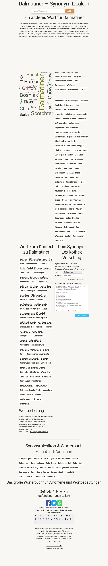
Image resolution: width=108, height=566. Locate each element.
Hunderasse (25, 313)
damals (43, 467)
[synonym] (72, 275)
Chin (33, 295)
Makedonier (25, 403)
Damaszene (24, 472)
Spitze (22, 394)
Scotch (23, 291)
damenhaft (69, 472)
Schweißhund (35, 340)
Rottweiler (47, 268)
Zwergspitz (44, 354)
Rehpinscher (36, 327)
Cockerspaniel (26, 318)
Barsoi (22, 354)
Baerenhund (25, 381)
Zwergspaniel (32, 367)
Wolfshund (24, 322)
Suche (70, 11)
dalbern (75, 458)
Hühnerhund (25, 331)
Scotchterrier (32, 354)
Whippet (44, 358)
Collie (44, 304)
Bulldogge (24, 286)
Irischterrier (36, 381)
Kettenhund (24, 295)
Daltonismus (24, 467)
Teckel (42, 313)
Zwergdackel (35, 349)
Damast (51, 467)
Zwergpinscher (26, 336)
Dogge (33, 282)
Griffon (46, 349)
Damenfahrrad (43, 472)
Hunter (22, 268)
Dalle (75, 463)
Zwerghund (46, 363)
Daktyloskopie (40, 458)
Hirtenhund (42, 309)
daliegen (40, 463)
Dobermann (25, 282)
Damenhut (38, 476)
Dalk (48, 463)
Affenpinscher (35, 259)
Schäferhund (31, 264)
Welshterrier (35, 376)
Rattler (31, 300)
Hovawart (24, 358)
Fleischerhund (38, 345)
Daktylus (51, 458)
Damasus (74, 467)
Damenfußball (57, 472)
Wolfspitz (35, 363)
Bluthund (23, 259)
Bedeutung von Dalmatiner (39, 432)
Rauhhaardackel (44, 322)
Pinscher (23, 300)
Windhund (34, 286)
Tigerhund (46, 376)
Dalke (53, 463)
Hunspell (41, 531)
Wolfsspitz (24, 349)
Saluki (22, 367)
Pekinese (23, 340)
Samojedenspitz (26, 385)
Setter (33, 309)
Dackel (30, 268)
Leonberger (43, 264)
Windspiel (31, 291)
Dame (33, 472)
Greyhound (24, 309)
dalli (80, 463)
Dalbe (67, 458)
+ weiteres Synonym (76, 279)
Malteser (38, 268)
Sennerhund (25, 363)
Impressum (49, 548)
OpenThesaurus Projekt (44, 534)
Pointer (36, 318)
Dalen (33, 463)
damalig (34, 467)
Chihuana (24, 390)
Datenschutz (58, 548)
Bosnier (38, 394)
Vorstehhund (25, 345)
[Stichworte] (71, 298)
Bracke (33, 322)
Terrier (28, 273)
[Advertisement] (54, 55)
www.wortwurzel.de (34, 424)
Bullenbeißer (37, 331)
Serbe (38, 390)
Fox (50, 259)
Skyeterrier (34, 372)
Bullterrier (34, 277)
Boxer (45, 259)
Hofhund (39, 300)
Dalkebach (62, 463)
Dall (69, 463)
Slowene (37, 399)
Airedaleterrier (41, 385)
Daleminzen (24, 463)
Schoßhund (41, 295)
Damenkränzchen (51, 476)
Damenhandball (25, 476)
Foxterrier (47, 327)
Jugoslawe (47, 390)
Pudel (22, 264)
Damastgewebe (62, 467)
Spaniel (44, 318)
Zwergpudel (25, 327)
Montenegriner (26, 399)
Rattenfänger (38, 273)
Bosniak (29, 394)
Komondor (24, 372)
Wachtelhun (46, 372)
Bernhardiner (45, 286)
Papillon (37, 304)
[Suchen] (48, 11)
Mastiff (34, 313)
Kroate (32, 390)
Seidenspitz (34, 358)
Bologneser (42, 291)
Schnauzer (24, 277)
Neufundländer (26, 304)
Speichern (82, 315)
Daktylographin (25, 458)
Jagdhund (42, 282)
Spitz (22, 273)
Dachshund (38, 336)
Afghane (43, 277)
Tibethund (24, 376)
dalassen (60, 458)
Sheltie (42, 367)
